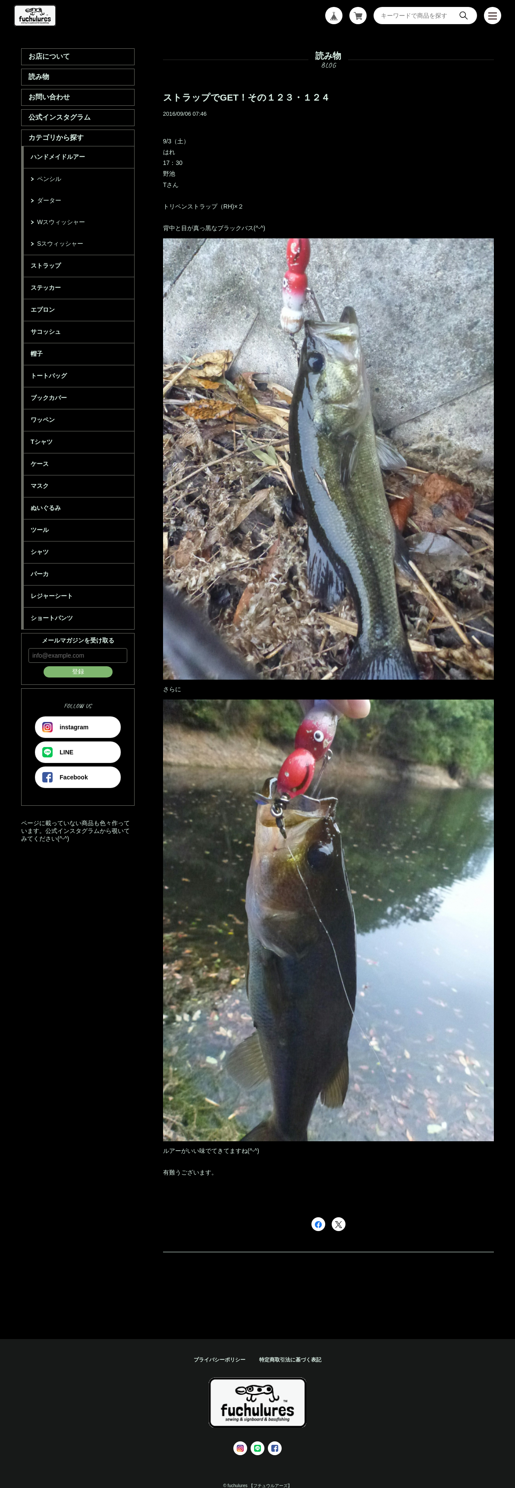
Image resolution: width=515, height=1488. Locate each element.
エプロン (43, 309)
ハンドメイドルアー (58, 156)
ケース (40, 463)
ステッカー (46, 287)
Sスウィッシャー (60, 243)
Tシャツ (42, 441)
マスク (40, 485)
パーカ (40, 573)
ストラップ (46, 265)
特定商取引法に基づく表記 (290, 1360)
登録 (78, 671)
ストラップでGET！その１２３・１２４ (246, 97)
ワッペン (43, 419)
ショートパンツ (52, 617)
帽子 (37, 353)
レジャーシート (52, 595)
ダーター (49, 200)
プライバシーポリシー (219, 1360)
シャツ (40, 551)
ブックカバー (49, 397)
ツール (40, 529)
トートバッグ (49, 375)
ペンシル (49, 178)
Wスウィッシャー (61, 221)
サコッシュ (46, 331)
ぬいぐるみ (46, 507)
